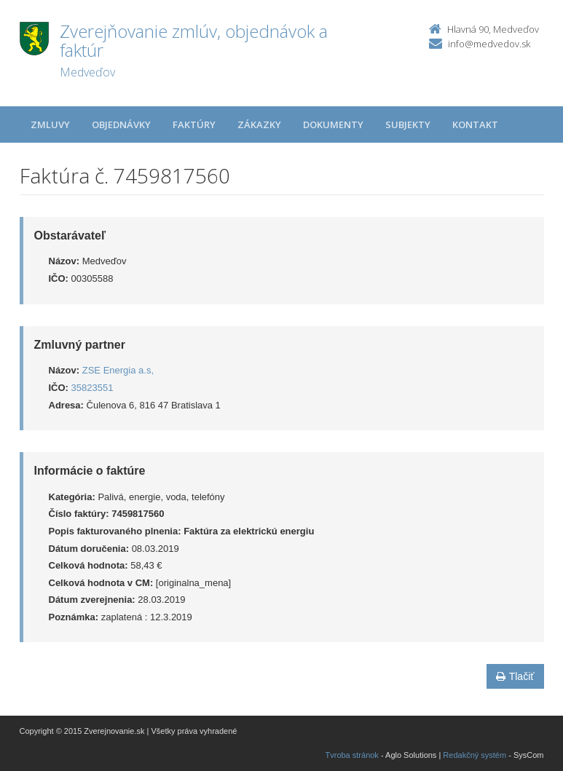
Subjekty (407, 124)
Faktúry (194, 124)
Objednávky (121, 124)
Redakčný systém (474, 755)
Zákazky (259, 124)
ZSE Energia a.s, (118, 370)
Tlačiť (515, 676)
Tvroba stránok (352, 755)
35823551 (92, 387)
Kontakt (475, 124)
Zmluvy (50, 124)
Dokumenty (333, 124)
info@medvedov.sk (489, 43)
